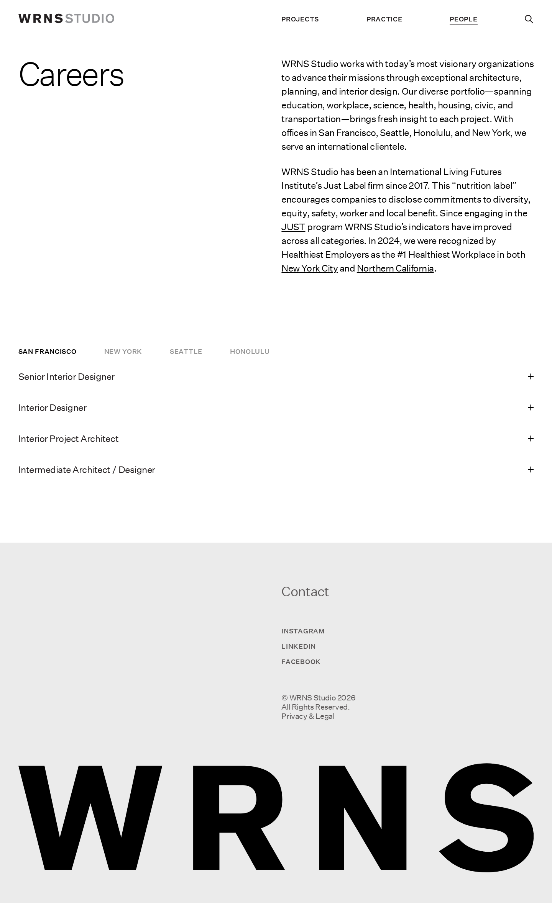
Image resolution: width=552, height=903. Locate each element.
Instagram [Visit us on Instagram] (303, 631)
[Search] (529, 19)
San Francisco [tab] (47, 351)
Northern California (395, 268)
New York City (309, 268)
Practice (384, 19)
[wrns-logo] (66, 19)
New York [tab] (123, 351)
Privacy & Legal (307, 716)
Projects (300, 19)
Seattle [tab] (186, 351)
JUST (293, 226)
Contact (305, 591)
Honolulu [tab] (250, 351)
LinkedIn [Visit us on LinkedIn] (298, 646)
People (463, 19)
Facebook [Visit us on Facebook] (301, 662)
